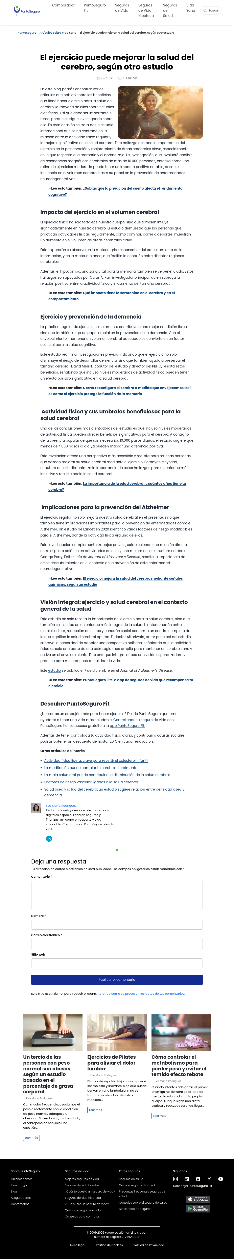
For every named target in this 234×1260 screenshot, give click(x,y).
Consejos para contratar (82, 1217)
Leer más (31, 1138)
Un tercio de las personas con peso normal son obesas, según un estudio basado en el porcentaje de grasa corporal (48, 1075)
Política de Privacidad (149, 1246)
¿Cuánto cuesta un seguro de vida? (90, 1192)
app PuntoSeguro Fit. (127, 726)
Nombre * (38, 916)
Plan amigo (19, 1186)
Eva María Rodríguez (61, 806)
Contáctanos (20, 1205)
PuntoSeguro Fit (95, 7)
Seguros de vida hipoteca (83, 1198)
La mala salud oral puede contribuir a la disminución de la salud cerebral (107, 775)
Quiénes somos (21, 1180)
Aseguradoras (21, 1198)
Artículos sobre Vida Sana (58, 33)
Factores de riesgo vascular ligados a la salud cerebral (91, 782)
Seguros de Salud (170, 10)
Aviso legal (77, 1246)
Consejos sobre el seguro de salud (143, 1203)
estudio (54, 671)
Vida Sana (190, 7)
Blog (14, 1192)
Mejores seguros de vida (82, 1180)
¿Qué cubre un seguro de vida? (87, 1205)
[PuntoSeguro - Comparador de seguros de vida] (26, 10)
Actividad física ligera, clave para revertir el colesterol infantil (96, 761)
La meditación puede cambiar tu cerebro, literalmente (90, 768)
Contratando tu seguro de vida (139, 720)
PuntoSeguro (27, 33)
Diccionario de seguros (135, 1209)
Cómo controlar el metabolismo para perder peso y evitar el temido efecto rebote (178, 1066)
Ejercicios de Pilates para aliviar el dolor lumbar (111, 1063)
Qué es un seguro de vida (83, 1211)
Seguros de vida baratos (82, 1186)
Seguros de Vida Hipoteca (146, 10)
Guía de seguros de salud (137, 1186)
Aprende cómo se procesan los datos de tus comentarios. (141, 994)
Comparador (63, 4)
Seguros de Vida (122, 7)
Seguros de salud (131, 1180)
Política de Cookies (109, 1246)
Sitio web (38, 955)
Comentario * (41, 877)
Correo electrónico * (46, 936)
